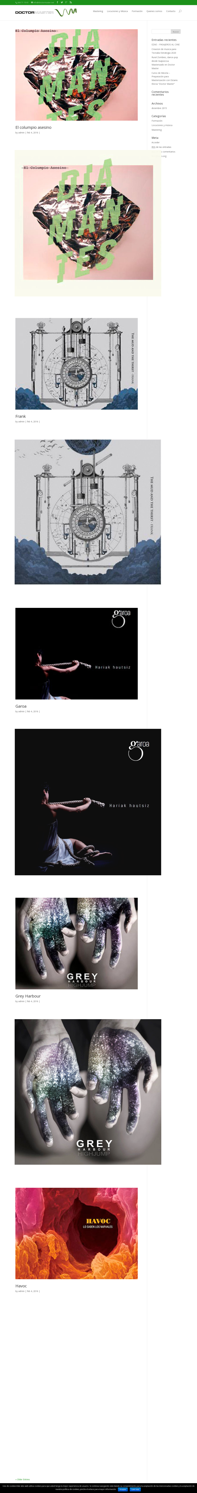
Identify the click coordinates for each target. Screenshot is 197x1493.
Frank (20, 416)
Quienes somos (154, 11)
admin (21, 132)
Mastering (98, 11)
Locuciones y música (162, 125)
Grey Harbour (28, 996)
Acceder (156, 142)
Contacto (170, 11)
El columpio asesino (33, 127)
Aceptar (123, 1489)
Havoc (21, 1286)
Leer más (135, 1489)
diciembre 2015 (159, 108)
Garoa (20, 706)
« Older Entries (22, 1479)
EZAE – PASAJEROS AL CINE (166, 44)
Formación (137, 11)
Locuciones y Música (117, 11)
